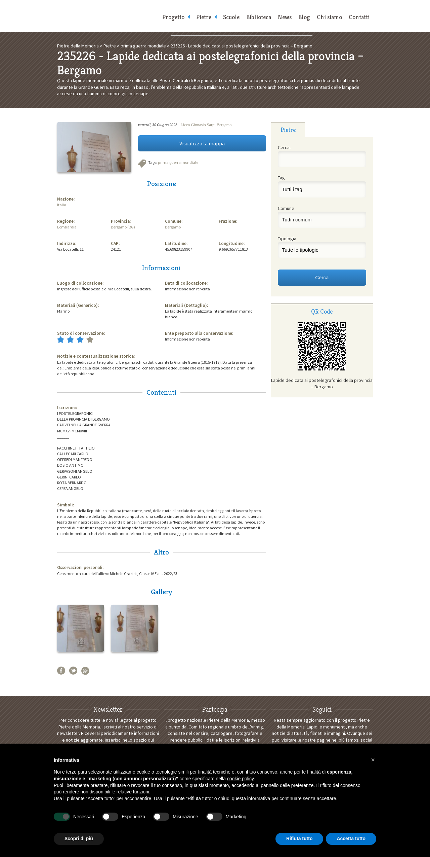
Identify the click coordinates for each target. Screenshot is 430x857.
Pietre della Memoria (107, 16)
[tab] (288, 129)
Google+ (85, 671)
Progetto (173, 17)
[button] (373, 759)
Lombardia (67, 226)
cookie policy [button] (240, 778)
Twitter (73, 671)
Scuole (231, 17)
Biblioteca (258, 17)
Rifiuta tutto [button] (299, 838)
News (285, 17)
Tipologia (287, 239)
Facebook (61, 671)
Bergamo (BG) (123, 226)
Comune (286, 208)
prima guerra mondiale (178, 162)
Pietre (203, 17)
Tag (281, 178)
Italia (61, 204)
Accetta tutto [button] (351, 838)
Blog (304, 17)
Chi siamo (329, 17)
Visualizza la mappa (202, 143)
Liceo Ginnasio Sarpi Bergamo (206, 124)
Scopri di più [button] (78, 838)
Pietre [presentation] (288, 130)
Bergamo (173, 226)
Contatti (359, 17)
